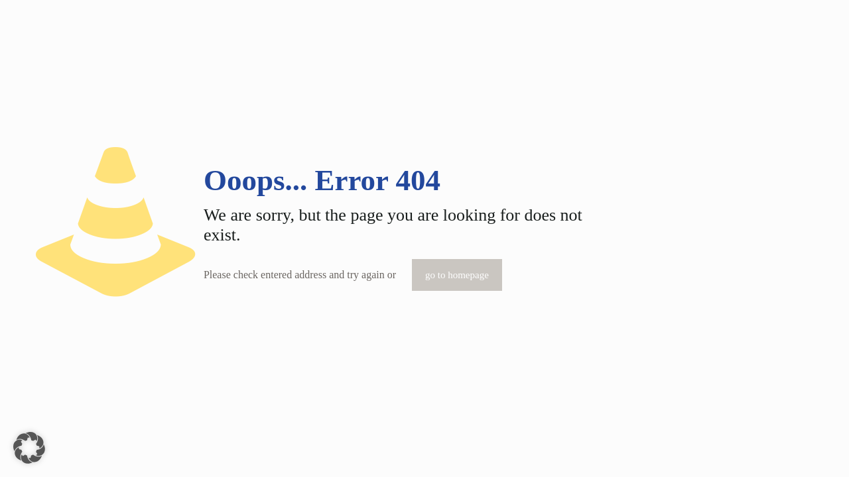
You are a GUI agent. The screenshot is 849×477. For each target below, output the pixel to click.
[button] (29, 448)
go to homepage (457, 275)
